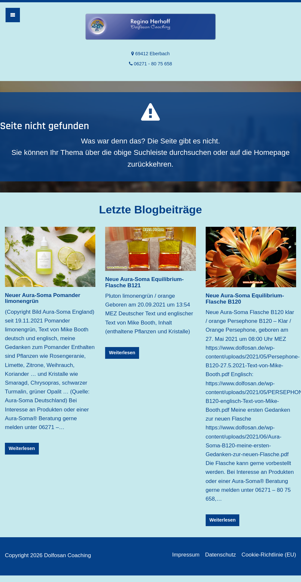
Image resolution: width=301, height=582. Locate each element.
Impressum (185, 555)
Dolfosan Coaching (150, 28)
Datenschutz (220, 555)
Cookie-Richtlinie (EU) (269, 555)
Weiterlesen (22, 448)
